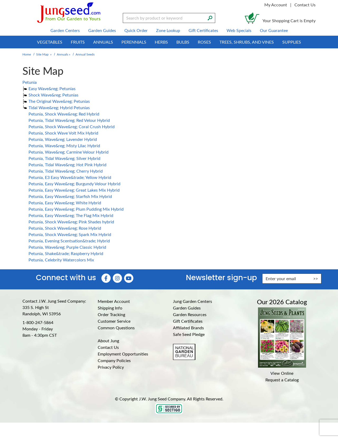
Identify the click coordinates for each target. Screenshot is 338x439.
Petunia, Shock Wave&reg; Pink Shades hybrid (71, 221)
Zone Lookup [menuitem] (168, 30)
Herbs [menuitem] (161, 42)
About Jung (108, 340)
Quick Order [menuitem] (136, 30)
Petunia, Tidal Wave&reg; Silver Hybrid (64, 158)
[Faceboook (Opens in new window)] (106, 278)
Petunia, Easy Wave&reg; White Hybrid (65, 202)
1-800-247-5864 (37, 322)
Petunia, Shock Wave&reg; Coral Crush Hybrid (72, 126)
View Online (281, 373)
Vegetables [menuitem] (49, 42)
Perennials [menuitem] (133, 42)
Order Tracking (111, 314)
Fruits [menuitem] (78, 42)
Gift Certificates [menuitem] (203, 30)
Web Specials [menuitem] (239, 30)
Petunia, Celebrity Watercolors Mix (61, 259)
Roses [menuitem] (204, 42)
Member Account (114, 301)
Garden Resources (189, 314)
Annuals (62, 54)
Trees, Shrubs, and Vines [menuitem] (246, 42)
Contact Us (305, 4)
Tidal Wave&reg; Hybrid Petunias (59, 107)
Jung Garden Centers (192, 301)
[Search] (210, 17)
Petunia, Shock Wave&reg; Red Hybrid (64, 114)
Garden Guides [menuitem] (102, 30)
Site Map (42, 54)
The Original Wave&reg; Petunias (59, 101)
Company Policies (114, 360)
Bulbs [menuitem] (182, 42)
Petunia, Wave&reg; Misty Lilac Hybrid (64, 145)
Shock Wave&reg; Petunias (53, 95)
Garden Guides (187, 308)
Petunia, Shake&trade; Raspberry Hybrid (66, 253)
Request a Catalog (282, 379)
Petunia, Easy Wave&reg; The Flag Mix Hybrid (71, 215)
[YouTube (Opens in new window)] (128, 278)
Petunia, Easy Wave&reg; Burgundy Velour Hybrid (74, 183)
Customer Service (114, 321)
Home (26, 54)
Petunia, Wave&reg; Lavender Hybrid (63, 139)
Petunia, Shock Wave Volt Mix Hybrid (63, 133)
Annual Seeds (85, 54)
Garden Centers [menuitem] (65, 30)
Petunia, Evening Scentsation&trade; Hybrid (69, 240)
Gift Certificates (188, 321)
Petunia (29, 82)
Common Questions (116, 327)
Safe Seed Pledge (189, 334)
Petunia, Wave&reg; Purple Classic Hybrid (67, 247)
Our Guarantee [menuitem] (274, 30)
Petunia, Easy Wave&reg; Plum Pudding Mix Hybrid (76, 209)
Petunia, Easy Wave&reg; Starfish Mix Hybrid (70, 196)
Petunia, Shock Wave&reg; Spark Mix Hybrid (70, 234)
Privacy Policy (111, 367)
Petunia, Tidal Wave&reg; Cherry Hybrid (66, 171)
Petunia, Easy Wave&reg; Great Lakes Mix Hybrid (74, 190)
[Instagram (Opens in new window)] (117, 278)
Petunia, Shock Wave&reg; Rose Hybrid (65, 228)
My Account (275, 4)
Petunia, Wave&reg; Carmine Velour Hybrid (69, 152)
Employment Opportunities (123, 354)
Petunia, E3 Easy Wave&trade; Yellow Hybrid (70, 177)
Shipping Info (110, 308)
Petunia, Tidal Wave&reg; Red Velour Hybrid (69, 120)
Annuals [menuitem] (103, 42)
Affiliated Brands (188, 327)
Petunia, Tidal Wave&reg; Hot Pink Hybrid (67, 164)
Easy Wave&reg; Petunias (52, 88)
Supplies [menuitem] (291, 42)
